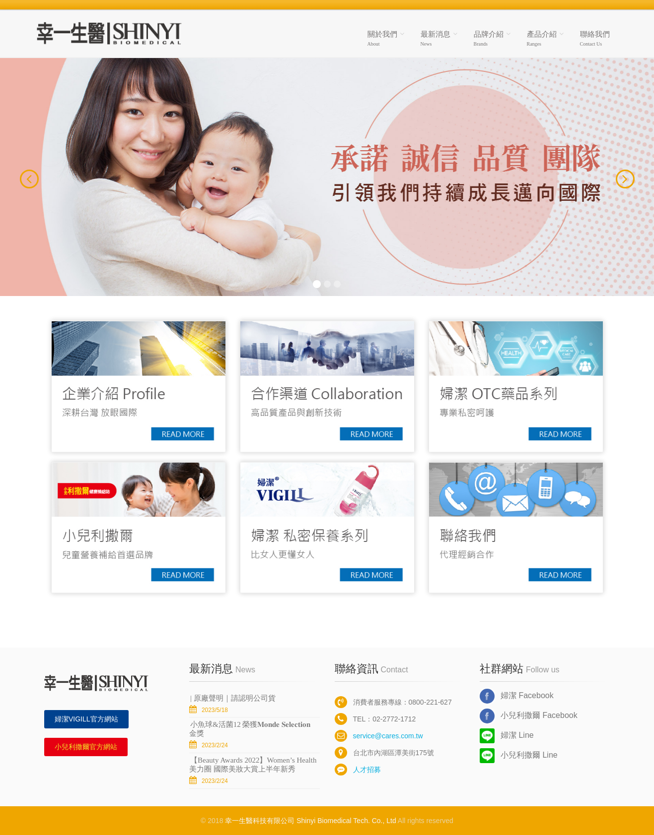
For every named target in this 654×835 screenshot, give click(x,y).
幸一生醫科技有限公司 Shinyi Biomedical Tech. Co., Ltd (310, 821)
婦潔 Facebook (517, 696)
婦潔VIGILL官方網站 (86, 719)
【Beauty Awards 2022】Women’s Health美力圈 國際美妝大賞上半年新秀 (252, 764)
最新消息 (435, 38)
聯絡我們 (595, 38)
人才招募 (358, 770)
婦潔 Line (507, 735)
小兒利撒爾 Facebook (529, 716)
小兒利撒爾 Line (519, 755)
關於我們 (382, 38)
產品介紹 (542, 38)
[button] (19, 177)
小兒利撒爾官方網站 (86, 747)
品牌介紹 (489, 38)
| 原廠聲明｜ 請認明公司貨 (233, 698)
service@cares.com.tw (379, 736)
